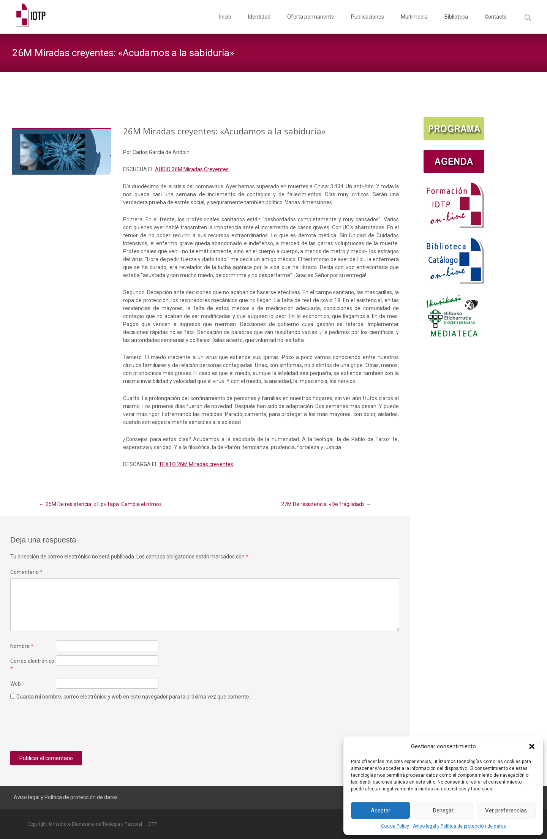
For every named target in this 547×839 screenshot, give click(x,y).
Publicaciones (367, 23)
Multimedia (414, 23)
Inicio (225, 23)
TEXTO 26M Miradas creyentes (196, 464)
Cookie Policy (395, 826)
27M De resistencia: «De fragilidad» (326, 504)
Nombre (21, 646)
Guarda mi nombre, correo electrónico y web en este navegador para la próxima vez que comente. (133, 697)
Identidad (259, 23)
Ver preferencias (506, 810)
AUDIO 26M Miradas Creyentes (192, 169)
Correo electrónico (32, 665)
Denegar (443, 810)
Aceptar (380, 810)
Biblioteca (456, 23)
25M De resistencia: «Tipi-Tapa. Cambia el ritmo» (100, 504)
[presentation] (68, 728)
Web (15, 684)
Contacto (496, 23)
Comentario (26, 572)
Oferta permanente (310, 23)
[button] (532, 746)
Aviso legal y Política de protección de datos (459, 826)
